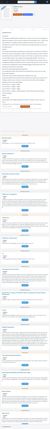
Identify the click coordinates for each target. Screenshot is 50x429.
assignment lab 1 (13, 4)
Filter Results (45, 29)
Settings (33, 29)
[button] (2, 1)
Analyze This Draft (28, 14)
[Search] (35, 2)
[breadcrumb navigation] (25, 5)
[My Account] (47, 1)
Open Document (17, 14)
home (2, 4)
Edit (12, 29)
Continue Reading (25, 106)
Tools (22, 29)
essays (6, 4)
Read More (25, 146)
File (3, 29)
